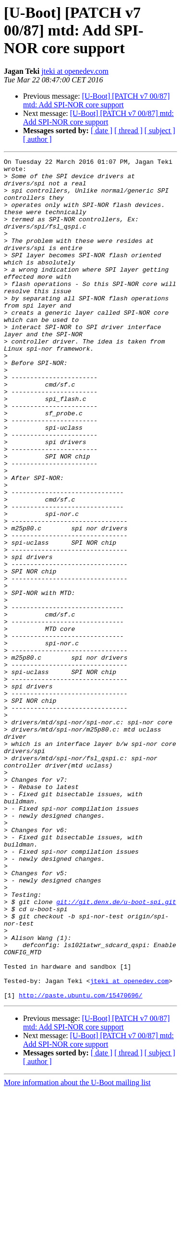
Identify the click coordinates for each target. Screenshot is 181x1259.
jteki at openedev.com (75, 71)
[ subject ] (160, 130)
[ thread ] (128, 130)
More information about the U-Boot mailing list (77, 1251)
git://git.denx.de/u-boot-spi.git (116, 1051)
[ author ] (37, 139)
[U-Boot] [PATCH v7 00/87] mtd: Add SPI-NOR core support (96, 100)
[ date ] (101, 130)
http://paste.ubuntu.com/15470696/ (80, 1163)
